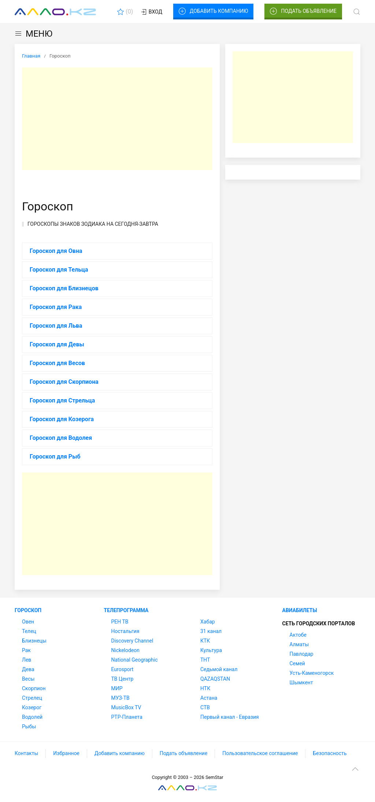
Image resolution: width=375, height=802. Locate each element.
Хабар (207, 622)
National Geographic (134, 660)
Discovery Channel (132, 641)
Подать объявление (303, 11)
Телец (29, 631)
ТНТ (205, 660)
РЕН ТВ (120, 622)
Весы (28, 679)
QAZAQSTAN (215, 679)
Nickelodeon (125, 650)
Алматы (299, 644)
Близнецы (34, 641)
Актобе (298, 635)
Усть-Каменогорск (312, 673)
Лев (26, 660)
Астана (208, 698)
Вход (151, 12)
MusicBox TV (126, 707)
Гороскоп (28, 610)
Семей (297, 663)
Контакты (26, 753)
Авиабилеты (299, 610)
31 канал (211, 631)
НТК (205, 688)
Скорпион (34, 688)
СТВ (205, 707)
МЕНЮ (33, 34)
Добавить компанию (213, 11)
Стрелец (32, 698)
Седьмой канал (218, 669)
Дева (28, 669)
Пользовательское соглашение (260, 753)
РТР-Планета (126, 717)
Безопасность (329, 753)
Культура (211, 650)
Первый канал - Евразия (229, 717)
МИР (117, 688)
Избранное (66, 753)
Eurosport (122, 669)
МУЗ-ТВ (120, 698)
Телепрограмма (126, 610)
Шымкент (301, 682)
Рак (26, 650)
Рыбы (29, 726)
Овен (28, 622)
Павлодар (301, 654)
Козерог (31, 707)
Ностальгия (125, 631)
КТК (205, 641)
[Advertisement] (117, 118)
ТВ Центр (122, 679)
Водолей (32, 717)
